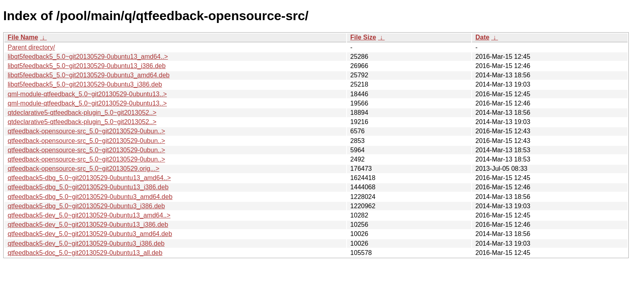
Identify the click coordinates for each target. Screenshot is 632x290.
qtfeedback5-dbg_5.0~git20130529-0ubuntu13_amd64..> (89, 177)
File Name (23, 37)
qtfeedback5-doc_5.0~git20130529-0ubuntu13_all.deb (85, 252)
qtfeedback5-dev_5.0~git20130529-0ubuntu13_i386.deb (88, 224)
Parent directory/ (31, 47)
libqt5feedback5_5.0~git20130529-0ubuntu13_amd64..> (88, 56)
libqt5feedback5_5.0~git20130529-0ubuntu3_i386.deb (85, 84)
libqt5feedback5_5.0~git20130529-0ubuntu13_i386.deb (87, 65)
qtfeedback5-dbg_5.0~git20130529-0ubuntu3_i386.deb (86, 206)
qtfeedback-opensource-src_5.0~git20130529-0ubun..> (86, 131)
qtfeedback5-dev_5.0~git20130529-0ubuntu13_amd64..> (89, 215)
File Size (363, 37)
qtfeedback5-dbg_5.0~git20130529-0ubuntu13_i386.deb (88, 187)
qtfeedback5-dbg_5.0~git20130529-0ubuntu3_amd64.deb (90, 196)
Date (482, 37)
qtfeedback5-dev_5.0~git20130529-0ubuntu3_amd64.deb (90, 233)
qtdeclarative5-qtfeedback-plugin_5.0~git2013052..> (82, 112)
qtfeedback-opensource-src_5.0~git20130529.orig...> (83, 168)
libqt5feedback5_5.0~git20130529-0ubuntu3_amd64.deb (89, 75)
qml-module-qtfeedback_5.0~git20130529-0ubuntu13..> (87, 94)
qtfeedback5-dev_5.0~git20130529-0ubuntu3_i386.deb (86, 243)
